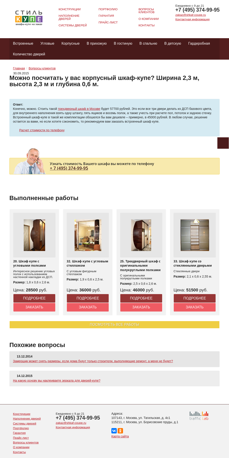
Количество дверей (29, 54)
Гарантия (106, 15)
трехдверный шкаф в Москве (79, 109)
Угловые (47, 43)
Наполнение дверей (69, 17)
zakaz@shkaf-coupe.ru (190, 15)
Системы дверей (73, 25)
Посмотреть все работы (114, 324)
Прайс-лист (108, 22)
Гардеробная (199, 43)
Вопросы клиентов (146, 11)
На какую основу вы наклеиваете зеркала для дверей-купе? (56, 380)
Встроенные (23, 43)
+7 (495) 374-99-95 (197, 10)
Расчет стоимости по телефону (42, 130)
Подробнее (34, 298)
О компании (148, 19)
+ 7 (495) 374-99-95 (69, 168)
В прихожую (97, 43)
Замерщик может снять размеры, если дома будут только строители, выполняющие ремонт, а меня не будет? (93, 361)
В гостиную (123, 43)
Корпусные (70, 43)
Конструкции (70, 9)
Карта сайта (120, 436)
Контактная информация (192, 19)
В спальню (148, 43)
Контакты (146, 25)
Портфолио (108, 9)
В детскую (172, 43)
